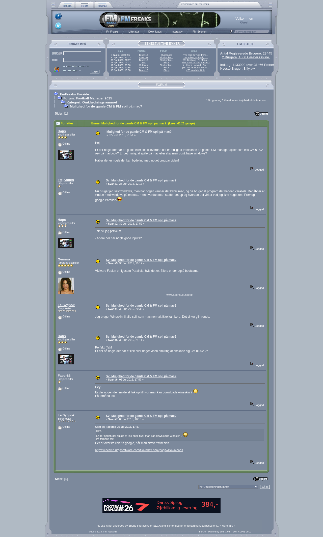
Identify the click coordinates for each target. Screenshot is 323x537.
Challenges (166, 55)
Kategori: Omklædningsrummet (92, 102)
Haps (62, 131)
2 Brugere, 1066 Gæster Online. (246, 57)
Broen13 (143, 55)
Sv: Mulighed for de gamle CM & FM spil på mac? (141, 180)
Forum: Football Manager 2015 (87, 98)
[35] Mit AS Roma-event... (195, 67)
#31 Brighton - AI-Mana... (195, 60)
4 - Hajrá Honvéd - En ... (195, 65)
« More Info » (227, 525)
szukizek (143, 57)
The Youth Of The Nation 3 (195, 62)
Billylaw (249, 68)
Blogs (166, 62)
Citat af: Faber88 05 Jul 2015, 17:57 (117, 426)
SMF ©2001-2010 (241, 531)
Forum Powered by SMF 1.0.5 (214, 531)
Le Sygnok (66, 305)
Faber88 (64, 376)
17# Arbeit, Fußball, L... (195, 57)
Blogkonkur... (166, 57)
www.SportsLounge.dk (180, 294)
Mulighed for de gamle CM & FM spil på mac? (106, 106)
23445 (267, 53)
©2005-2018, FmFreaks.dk (103, 531)
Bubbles (143, 65)
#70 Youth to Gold (195, 70)
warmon (143, 67)
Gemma (64, 259)
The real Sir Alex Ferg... (195, 55)
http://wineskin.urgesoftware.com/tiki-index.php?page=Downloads (139, 450)
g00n (143, 62)
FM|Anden (66, 180)
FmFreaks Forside (74, 94)
